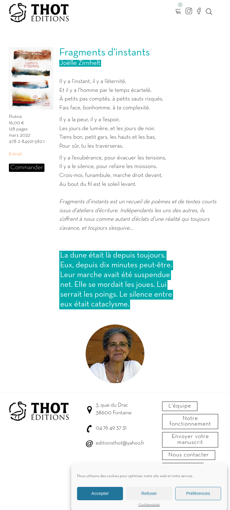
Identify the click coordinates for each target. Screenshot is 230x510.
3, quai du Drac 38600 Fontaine (114, 409)
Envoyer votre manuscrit (190, 439)
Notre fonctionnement (190, 421)
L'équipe (179, 406)
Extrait (15, 154)
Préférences (198, 495)
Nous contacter (188, 455)
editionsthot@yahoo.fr (120, 443)
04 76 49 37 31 (111, 428)
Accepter (100, 495)
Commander (26, 167)
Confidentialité (149, 507)
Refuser (149, 495)
